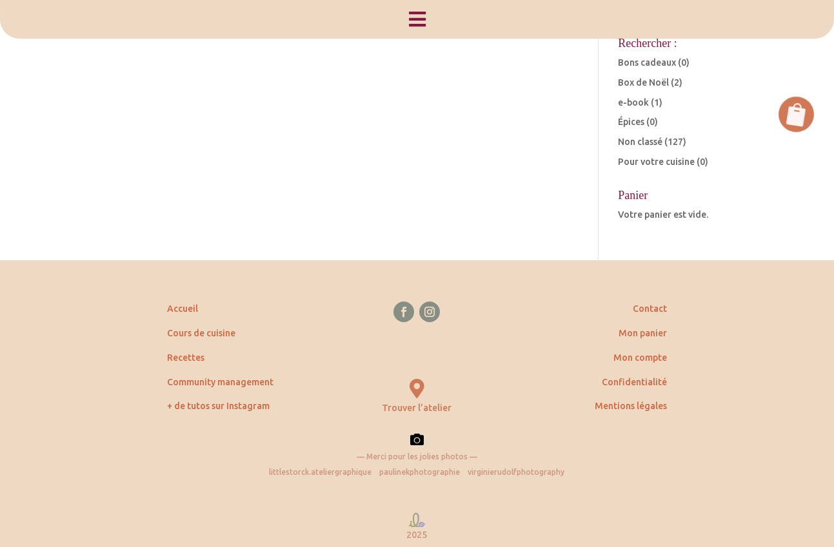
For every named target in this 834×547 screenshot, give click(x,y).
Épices (631, 122)
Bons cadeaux (647, 62)
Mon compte (640, 357)
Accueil (182, 308)
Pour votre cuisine (656, 162)
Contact (650, 308)
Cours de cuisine (201, 333)
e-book (633, 102)
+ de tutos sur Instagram (218, 406)
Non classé (640, 142)
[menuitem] (417, 19)
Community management (220, 382)
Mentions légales (631, 406)
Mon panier (643, 333)
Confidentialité (634, 382)
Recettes (185, 357)
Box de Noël (643, 82)
